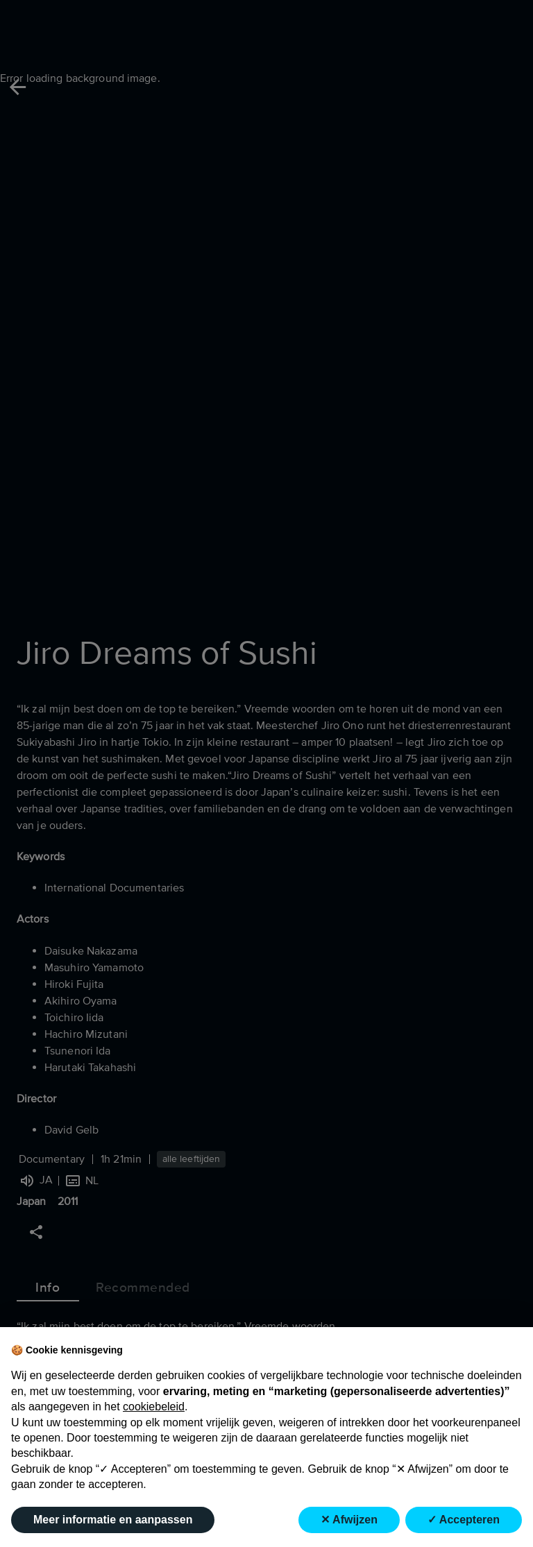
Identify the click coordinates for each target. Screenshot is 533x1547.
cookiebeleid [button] (154, 1406)
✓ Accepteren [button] (464, 1519)
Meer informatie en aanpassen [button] (112, 1519)
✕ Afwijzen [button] (349, 1519)
